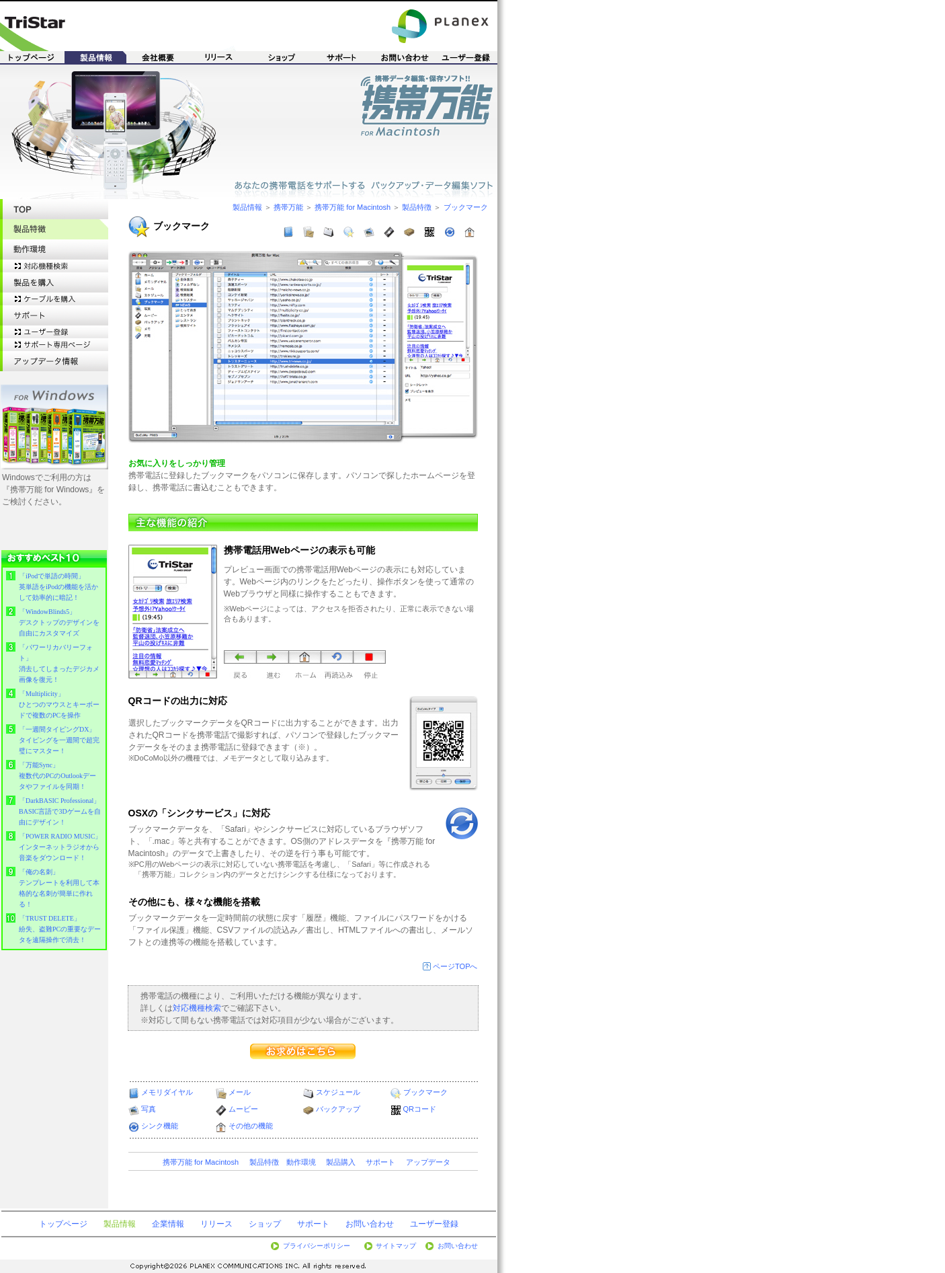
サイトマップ (396, 1245)
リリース (216, 1224)
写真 (148, 1109)
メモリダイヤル (167, 1092)
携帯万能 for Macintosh (353, 207)
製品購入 (341, 1162)
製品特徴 (417, 207)
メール (240, 1092)
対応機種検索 (197, 1008)
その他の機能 (251, 1126)
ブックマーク (466, 207)
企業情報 (168, 1224)
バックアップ (338, 1109)
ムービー (243, 1109)
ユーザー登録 (434, 1224)
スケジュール (338, 1092)
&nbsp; (54, 752)
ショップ (265, 1224)
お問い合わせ (369, 1224)
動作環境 (301, 1162)
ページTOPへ (455, 966)
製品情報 (247, 207)
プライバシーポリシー (316, 1245)
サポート (380, 1162)
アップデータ (428, 1162)
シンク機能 (159, 1126)
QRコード (420, 1109)
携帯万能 (288, 207)
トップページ (63, 1224)
